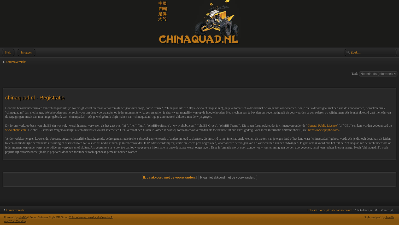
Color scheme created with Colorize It (91, 217)
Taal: (354, 73)
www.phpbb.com (16, 130)
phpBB (23, 217)
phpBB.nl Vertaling (15, 221)
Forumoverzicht (16, 62)
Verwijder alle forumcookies (335, 209)
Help (7, 52)
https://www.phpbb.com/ (323, 130)
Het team (312, 209)
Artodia (389, 217)
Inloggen (26, 52)
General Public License (322, 125)
